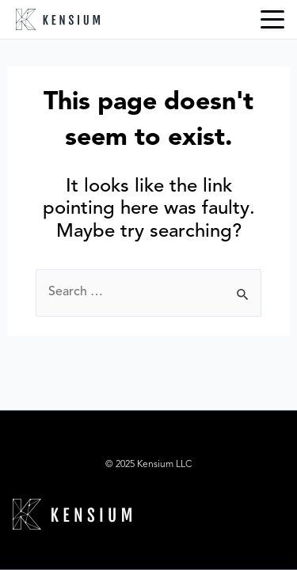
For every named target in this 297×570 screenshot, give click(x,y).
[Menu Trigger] (272, 20)
